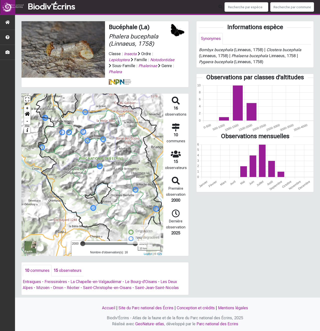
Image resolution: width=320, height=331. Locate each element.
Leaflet (148, 253)
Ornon (58, 287)
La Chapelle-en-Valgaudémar (96, 281)
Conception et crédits (196, 308)
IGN (159, 253)
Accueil (108, 308)
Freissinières (55, 281)
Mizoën (43, 287)
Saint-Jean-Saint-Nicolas (157, 287)
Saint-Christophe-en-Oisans (107, 287)
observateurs (68, 270)
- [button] (27, 121)
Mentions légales (233, 308)
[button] (27, 115)
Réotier (73, 287)
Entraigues (32, 281)
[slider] (82, 243)
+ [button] (27, 108)
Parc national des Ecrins (217, 324)
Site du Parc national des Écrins (146, 308)
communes (37, 270)
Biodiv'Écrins (51, 7)
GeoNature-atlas (149, 324)
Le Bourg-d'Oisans (141, 281)
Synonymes (211, 38)
